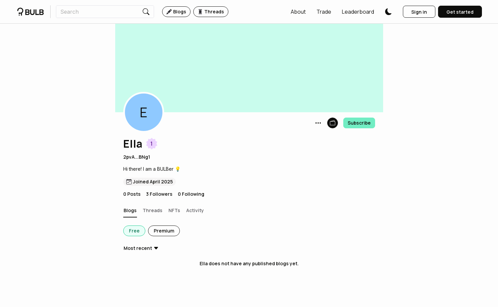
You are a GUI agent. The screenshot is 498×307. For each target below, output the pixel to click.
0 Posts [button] (132, 194)
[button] (298, 12)
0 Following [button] (191, 194)
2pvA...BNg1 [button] (136, 157)
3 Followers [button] (159, 194)
